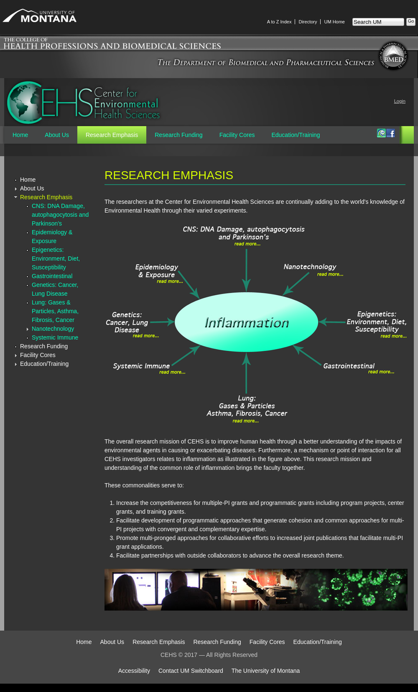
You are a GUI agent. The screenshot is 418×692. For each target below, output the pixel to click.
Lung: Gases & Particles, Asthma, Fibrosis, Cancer (55, 311)
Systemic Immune (55, 337)
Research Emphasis (112, 135)
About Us (57, 135)
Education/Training (295, 135)
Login (399, 101)
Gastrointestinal (52, 276)
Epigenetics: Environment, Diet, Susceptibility (56, 258)
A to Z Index (279, 21)
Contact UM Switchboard (190, 670)
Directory (307, 21)
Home (20, 135)
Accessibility (134, 670)
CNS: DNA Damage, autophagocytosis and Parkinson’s (60, 215)
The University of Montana (266, 670)
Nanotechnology (53, 328)
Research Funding (178, 135)
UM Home (334, 21)
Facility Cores (237, 135)
